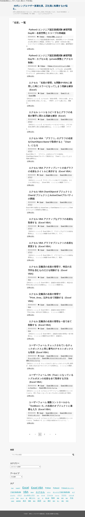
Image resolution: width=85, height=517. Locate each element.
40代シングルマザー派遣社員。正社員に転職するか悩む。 (40, 7)
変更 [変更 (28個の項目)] (62, 498)
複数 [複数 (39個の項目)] (29, 501)
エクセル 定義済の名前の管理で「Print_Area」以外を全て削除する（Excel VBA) (49, 297)
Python (42, 37)
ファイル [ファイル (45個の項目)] (50, 495)
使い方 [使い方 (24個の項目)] (22, 498)
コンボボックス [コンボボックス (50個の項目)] (29, 495)
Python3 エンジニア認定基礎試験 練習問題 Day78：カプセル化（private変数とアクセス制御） (50, 59)
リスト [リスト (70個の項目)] (64, 495)
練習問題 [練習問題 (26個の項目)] (18, 501)
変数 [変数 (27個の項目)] (58, 498)
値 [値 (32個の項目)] (26, 498)
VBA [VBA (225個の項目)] (25, 491)
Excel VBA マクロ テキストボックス (54, 358)
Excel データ (65, 93)
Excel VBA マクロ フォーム (48, 388)
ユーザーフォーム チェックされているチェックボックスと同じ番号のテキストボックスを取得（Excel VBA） (50, 349)
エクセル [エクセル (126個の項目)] (40, 492)
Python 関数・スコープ (54, 37)
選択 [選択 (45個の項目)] (49, 501)
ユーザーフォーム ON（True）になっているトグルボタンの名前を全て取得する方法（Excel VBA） (50, 378)
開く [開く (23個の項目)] (58, 501)
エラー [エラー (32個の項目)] (49, 492)
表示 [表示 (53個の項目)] (24, 501)
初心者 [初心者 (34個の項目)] (47, 498)
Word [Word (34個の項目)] (32, 492)
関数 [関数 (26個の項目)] (62, 501)
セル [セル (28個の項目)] (38, 495)
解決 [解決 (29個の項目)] (34, 501)
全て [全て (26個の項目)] (39, 498)
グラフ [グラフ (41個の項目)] (19, 495)
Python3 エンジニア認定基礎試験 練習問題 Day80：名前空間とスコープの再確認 (50, 31)
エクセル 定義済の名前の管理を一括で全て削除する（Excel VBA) (50, 323)
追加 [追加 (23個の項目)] (44, 501)
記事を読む (30, 49)
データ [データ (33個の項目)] (43, 495)
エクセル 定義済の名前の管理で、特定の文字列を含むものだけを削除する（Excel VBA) (50, 270)
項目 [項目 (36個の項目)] (67, 501)
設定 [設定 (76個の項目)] (39, 501)
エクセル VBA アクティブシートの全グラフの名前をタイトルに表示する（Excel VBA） (50, 170)
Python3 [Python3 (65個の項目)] (56, 488)
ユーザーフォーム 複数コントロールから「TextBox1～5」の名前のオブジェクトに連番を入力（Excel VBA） (50, 406)
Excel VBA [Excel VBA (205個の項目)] (37, 487)
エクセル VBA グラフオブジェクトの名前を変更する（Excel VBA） (50, 245)
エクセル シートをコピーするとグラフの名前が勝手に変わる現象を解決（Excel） (50, 114)
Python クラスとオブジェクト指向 (59, 66)
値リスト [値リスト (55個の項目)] (32, 498)
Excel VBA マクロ (52, 93)
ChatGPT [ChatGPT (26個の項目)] (18, 488)
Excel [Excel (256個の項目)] (25, 487)
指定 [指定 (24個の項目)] (67, 498)
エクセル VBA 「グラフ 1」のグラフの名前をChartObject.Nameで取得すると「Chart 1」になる (50, 142)
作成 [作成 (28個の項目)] (17, 498)
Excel (42, 93)
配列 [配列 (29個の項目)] (54, 501)
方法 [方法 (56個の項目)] (71, 498)
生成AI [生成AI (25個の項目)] (12, 501)
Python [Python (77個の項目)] (48, 488)
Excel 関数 (32, 95)
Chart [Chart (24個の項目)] (12, 488)
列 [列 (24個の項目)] (42, 498)
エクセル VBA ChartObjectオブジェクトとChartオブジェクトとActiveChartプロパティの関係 (50, 195)
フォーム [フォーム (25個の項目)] (57, 495)
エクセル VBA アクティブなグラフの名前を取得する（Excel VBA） (50, 221)
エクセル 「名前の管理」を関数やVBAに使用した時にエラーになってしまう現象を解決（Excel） (50, 86)
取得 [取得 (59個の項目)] (53, 498)
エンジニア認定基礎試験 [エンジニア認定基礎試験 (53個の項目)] (61, 492)
